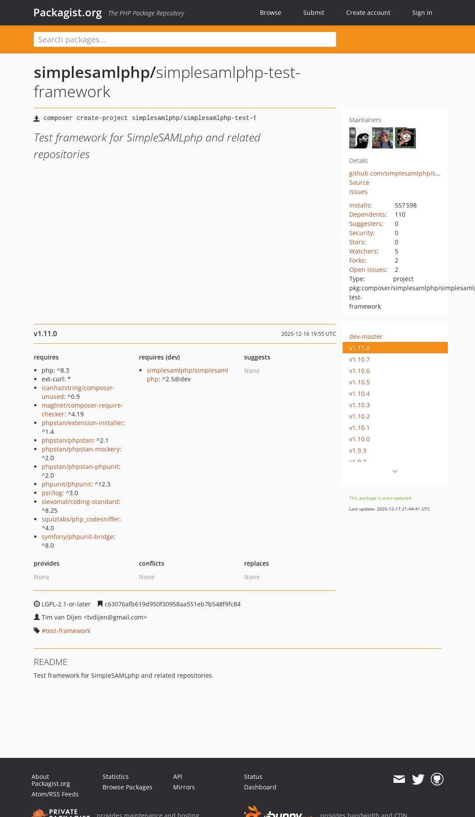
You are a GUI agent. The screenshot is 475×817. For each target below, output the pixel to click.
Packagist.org (67, 12)
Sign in (422, 12)
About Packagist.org (51, 780)
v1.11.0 (359, 348)
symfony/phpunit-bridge (77, 536)
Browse (270, 12)
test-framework (68, 631)
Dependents (367, 214)
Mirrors (184, 787)
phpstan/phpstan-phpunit (80, 466)
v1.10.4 (359, 393)
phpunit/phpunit (66, 484)
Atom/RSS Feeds (55, 794)
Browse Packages (127, 787)
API (177, 776)
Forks (357, 260)
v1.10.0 (359, 439)
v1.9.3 (357, 450)
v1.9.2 (357, 462)
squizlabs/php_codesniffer (80, 519)
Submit (313, 12)
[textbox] (185, 39)
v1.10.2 (359, 416)
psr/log (52, 493)
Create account (368, 12)
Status (253, 776)
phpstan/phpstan (67, 440)
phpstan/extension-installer (82, 423)
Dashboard (260, 787)
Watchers (363, 251)
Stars (356, 242)
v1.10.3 (359, 405)
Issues (358, 191)
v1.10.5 (359, 382)
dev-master (366, 336)
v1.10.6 (359, 370)
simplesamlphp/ (95, 72)
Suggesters (365, 223)
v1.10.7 (359, 359)
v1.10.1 (359, 427)
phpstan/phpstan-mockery (81, 449)
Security (361, 233)
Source (359, 182)
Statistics (116, 776)
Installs (359, 205)
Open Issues (367, 269)
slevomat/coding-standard (80, 501)
